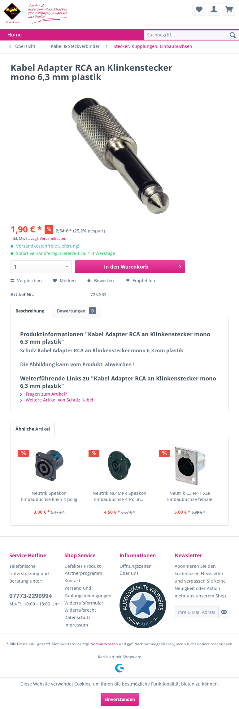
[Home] (14, 34)
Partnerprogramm (83, 573)
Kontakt (72, 581)
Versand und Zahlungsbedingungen (87, 591)
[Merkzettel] (199, 9)
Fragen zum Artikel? (43, 394)
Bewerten (101, 280)
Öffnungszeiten (136, 566)
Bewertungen (76, 310)
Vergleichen (26, 280)
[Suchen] (233, 35)
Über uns (129, 573)
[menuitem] (199, 9)
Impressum (76, 625)
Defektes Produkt (82, 566)
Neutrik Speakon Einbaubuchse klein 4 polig (49, 496)
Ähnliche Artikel (32, 429)
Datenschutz (77, 617)
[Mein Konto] (214, 9)
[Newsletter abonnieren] (223, 612)
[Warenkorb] (229, 9)
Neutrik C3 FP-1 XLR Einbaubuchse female (189, 496)
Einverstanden (119, 699)
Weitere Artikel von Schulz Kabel (56, 400)
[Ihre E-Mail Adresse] (197, 612)
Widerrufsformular (83, 603)
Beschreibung (29, 311)
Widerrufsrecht (80, 610)
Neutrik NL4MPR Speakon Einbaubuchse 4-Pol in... (119, 496)
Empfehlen (140, 280)
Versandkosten (104, 644)
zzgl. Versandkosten (49, 238)
